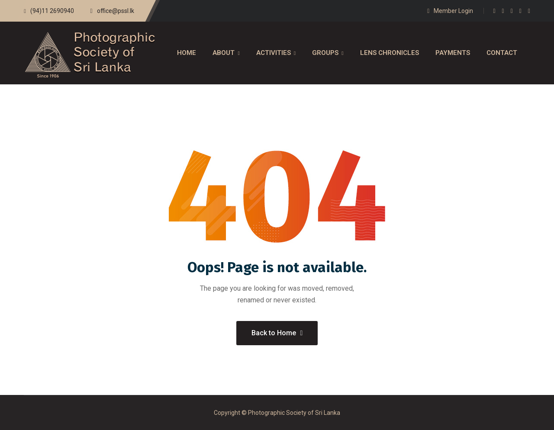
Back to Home (277, 333)
